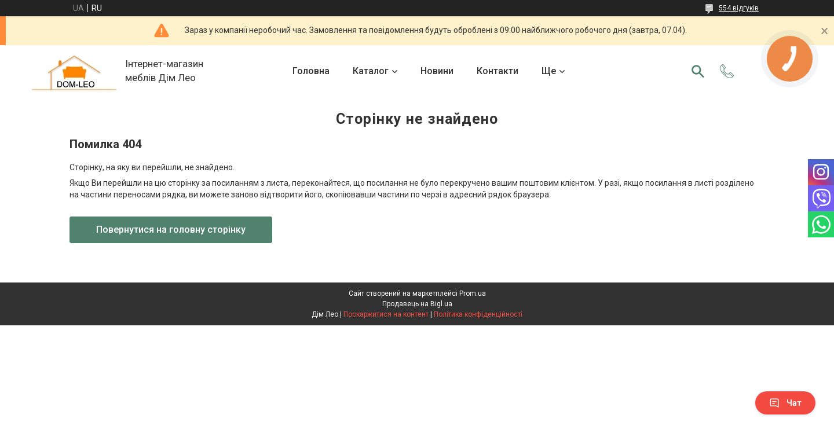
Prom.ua (472, 293)
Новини (436, 70)
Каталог (371, 70)
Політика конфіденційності (478, 314)
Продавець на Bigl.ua (417, 304)
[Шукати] (697, 71)
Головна (311, 70)
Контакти (497, 70)
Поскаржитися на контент (386, 314)
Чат (785, 403)
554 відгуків (739, 8)
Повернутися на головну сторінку (171, 229)
